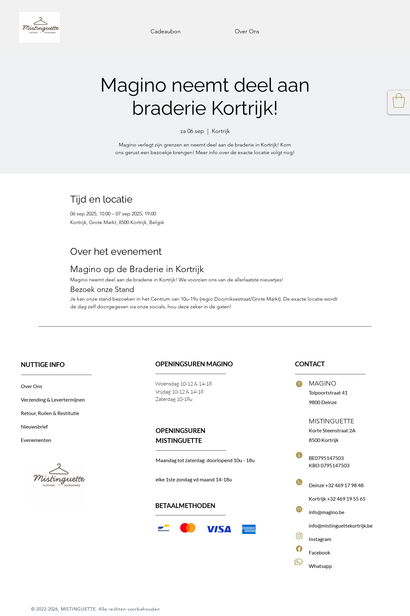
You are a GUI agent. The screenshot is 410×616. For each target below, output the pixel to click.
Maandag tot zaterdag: (181, 460)
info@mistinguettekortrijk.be (341, 525)
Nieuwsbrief (34, 426)
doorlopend (220, 460)
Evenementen (36, 440)
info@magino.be (326, 512)
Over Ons (32, 386)
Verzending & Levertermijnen (53, 399)
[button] (399, 100)
